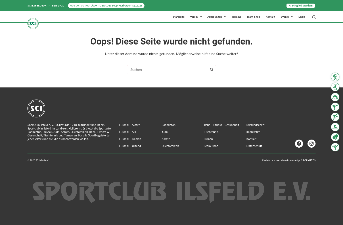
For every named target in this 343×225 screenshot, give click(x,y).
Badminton (169, 125)
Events (288, 16)
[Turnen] (335, 147)
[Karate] (335, 107)
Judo (165, 132)
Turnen (208, 139)
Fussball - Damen (130, 139)
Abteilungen (217, 16)
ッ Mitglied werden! (301, 5)
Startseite (178, 16)
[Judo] (335, 97)
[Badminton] (335, 77)
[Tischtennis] (335, 137)
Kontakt (270, 16)
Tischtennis (211, 132)
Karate (166, 139)
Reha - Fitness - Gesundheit (221, 125)
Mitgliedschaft (255, 125)
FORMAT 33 (309, 160)
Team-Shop (253, 16)
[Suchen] (314, 17)
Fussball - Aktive (129, 125)
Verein (197, 16)
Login (302, 16)
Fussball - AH (127, 132)
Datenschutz (254, 146)
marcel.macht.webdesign (288, 160)
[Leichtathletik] (335, 117)
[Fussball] (335, 87)
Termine (236, 16)
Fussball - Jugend (130, 146)
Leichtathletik (170, 146)
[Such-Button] (211, 69)
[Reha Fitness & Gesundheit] (335, 127)
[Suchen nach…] (167, 69)
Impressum (253, 132)
